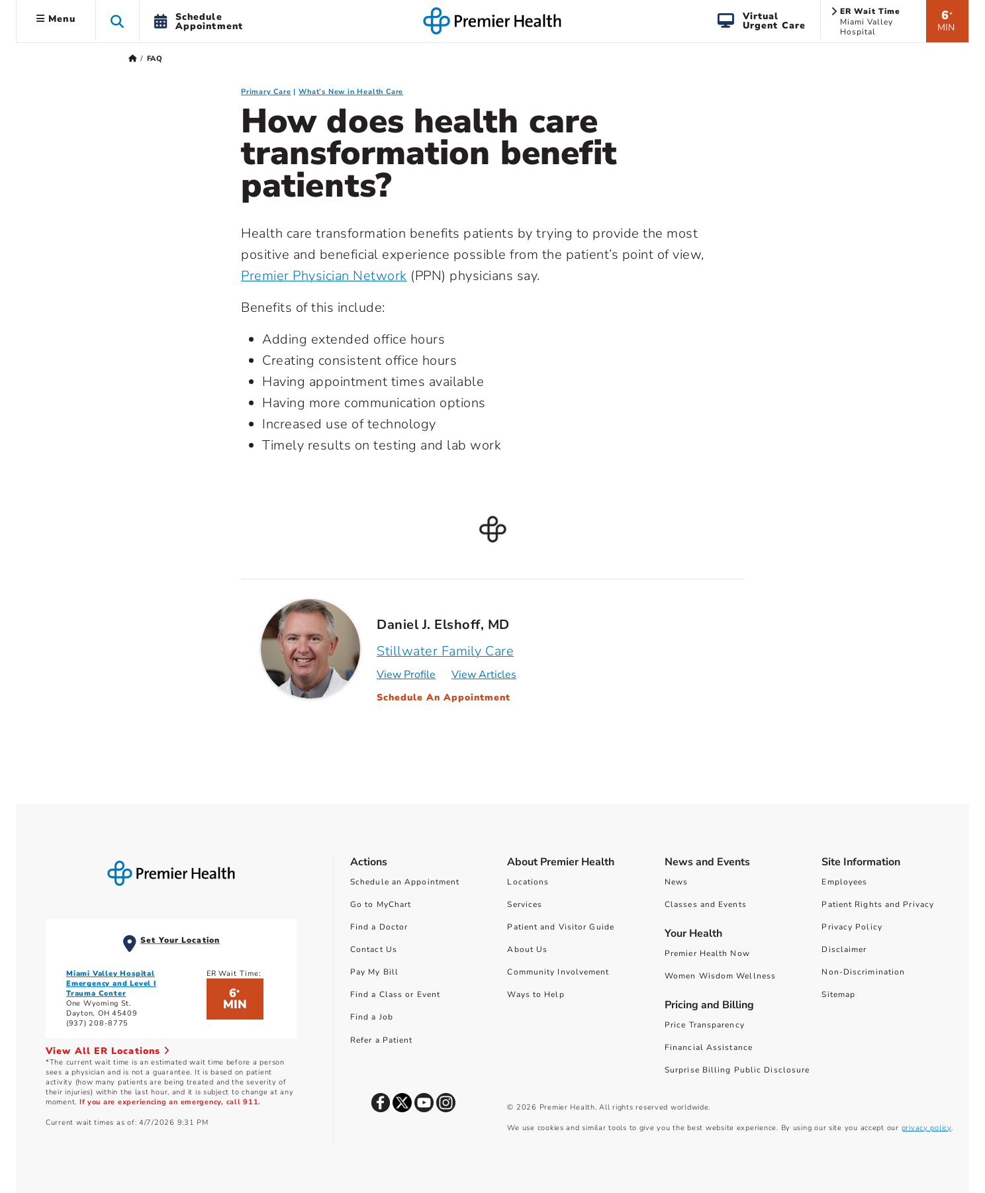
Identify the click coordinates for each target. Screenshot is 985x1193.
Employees (844, 882)
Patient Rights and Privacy (877, 904)
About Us (527, 949)
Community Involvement (558, 972)
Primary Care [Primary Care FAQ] (266, 92)
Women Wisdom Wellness (720, 976)
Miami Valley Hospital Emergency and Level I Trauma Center (111, 983)
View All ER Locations (108, 1051)
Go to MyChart (380, 904)
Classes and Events (706, 904)
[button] (117, 21)
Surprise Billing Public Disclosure (737, 1070)
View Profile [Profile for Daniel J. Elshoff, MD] (406, 674)
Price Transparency (705, 1025)
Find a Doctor (379, 927)
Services (524, 904)
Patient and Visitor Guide (560, 927)
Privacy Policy (851, 927)
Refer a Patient (381, 1040)
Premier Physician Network (324, 276)
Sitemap (838, 994)
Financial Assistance (709, 1047)
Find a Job (371, 1017)
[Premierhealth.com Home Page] (132, 59)
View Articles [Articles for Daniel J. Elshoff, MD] (483, 674)
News (676, 882)
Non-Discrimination (863, 972)
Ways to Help (535, 994)
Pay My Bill (374, 972)
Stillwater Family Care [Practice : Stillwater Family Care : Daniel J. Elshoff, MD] (445, 651)
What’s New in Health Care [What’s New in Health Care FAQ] (351, 92)
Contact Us (373, 949)
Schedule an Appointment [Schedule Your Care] (404, 882)
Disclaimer (844, 949)
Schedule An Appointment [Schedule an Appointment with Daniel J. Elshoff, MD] (443, 697)
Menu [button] (55, 19)
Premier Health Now (707, 953)
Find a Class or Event (395, 994)
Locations (528, 882)
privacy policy (926, 1128)
